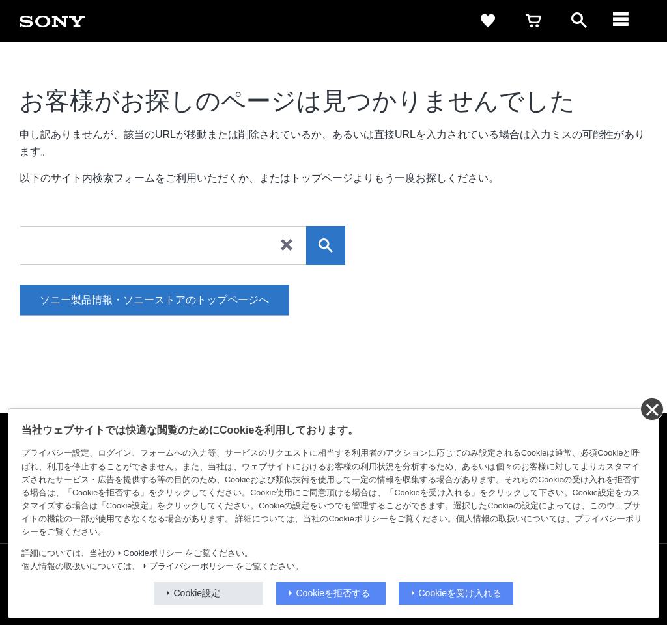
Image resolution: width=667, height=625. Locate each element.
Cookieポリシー (153, 553)
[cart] (533, 21)
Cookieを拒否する (333, 593)
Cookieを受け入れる (460, 593)
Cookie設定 (197, 593)
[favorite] (488, 21)
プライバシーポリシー (191, 566)
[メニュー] (624, 21)
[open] (579, 21)
